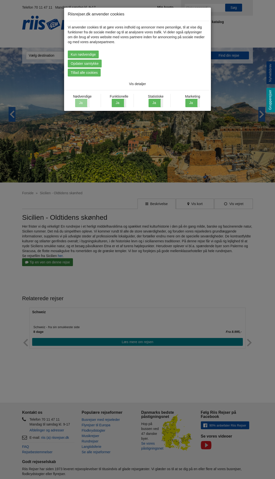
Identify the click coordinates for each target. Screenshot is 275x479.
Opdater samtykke (137, 63)
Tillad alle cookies (190, 73)
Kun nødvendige (83, 54)
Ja (117, 103)
